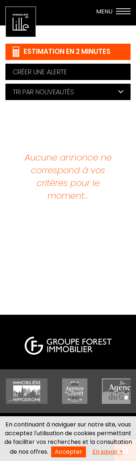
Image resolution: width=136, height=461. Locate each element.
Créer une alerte (40, 72)
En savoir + (107, 452)
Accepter (68, 452)
